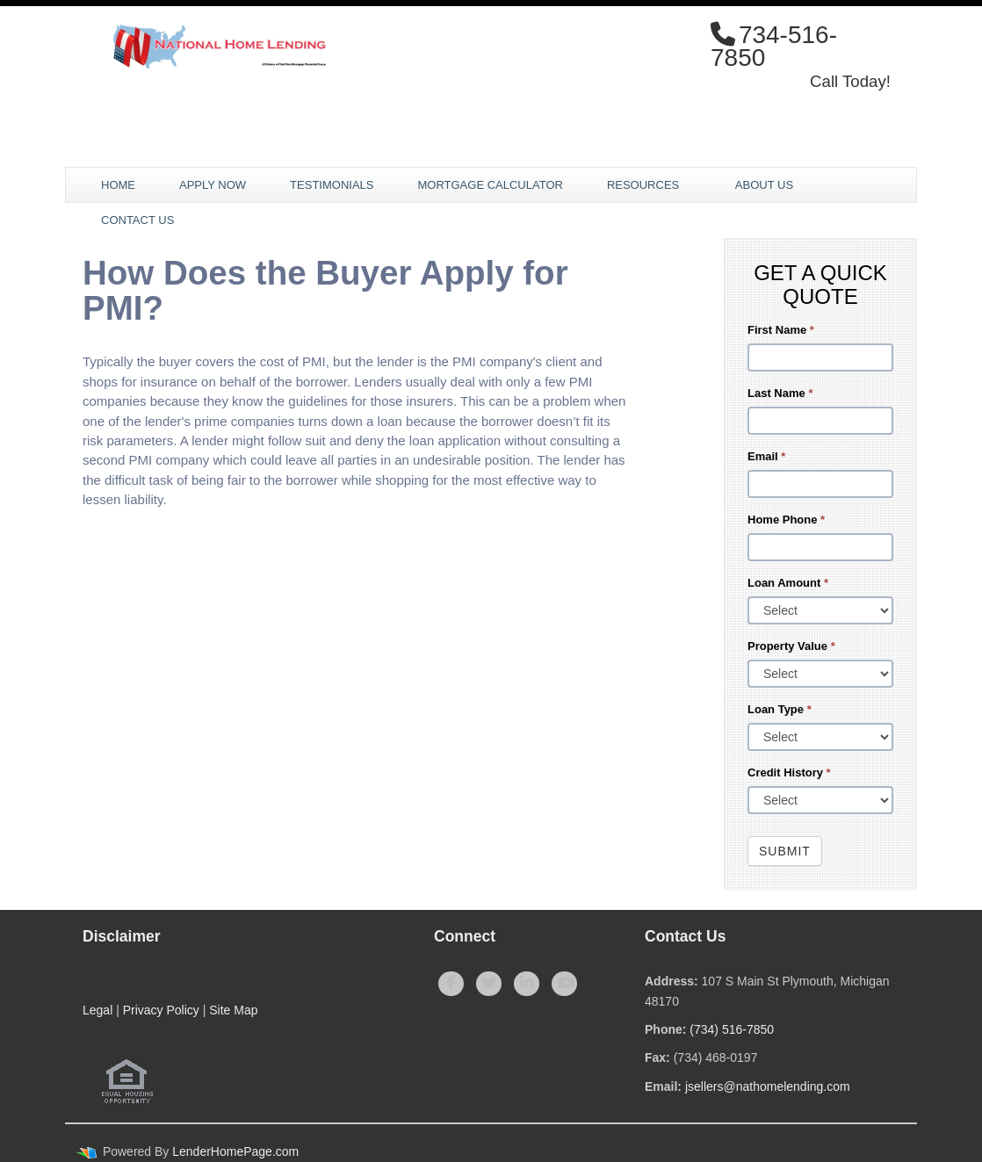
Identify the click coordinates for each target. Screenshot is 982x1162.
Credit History (789, 772)
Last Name (779, 393)
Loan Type (779, 709)
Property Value (791, 646)
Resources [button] (649, 184)
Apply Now (212, 184)
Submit (785, 851)
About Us (764, 184)
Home (118, 184)
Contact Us (137, 220)
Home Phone (786, 519)
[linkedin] (526, 983)
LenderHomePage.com (235, 1151)
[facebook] (451, 983)
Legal (97, 1010)
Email (766, 456)
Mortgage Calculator (489, 184)
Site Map (233, 1010)
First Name (780, 329)
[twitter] (489, 983)
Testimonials (331, 184)
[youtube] (564, 983)
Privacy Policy (161, 1010)
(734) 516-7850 (732, 1029)
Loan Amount (787, 582)
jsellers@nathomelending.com (767, 1086)
